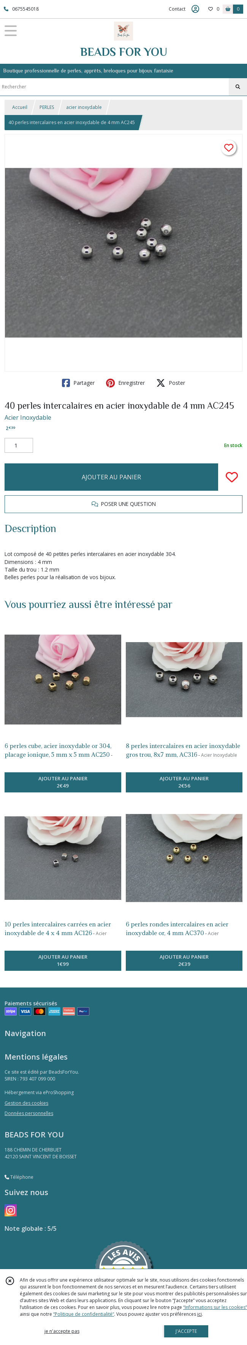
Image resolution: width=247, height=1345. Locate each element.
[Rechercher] (238, 87)
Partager (78, 382)
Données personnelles (29, 1113)
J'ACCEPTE (186, 1331)
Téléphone (19, 1177)
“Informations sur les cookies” (215, 1307)
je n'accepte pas (61, 1331)
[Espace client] (195, 9)
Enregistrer (125, 382)
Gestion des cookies (26, 1103)
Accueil (19, 107)
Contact (177, 9)
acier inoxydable (84, 107)
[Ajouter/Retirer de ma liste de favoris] (231, 477)
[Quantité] (19, 445)
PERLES (47, 107)
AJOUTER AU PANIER (111, 477)
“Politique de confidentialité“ (83, 1314)
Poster (170, 382)
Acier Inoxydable (28, 417)
